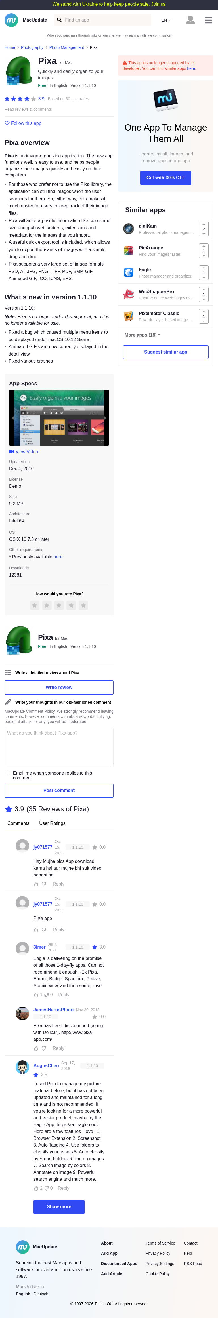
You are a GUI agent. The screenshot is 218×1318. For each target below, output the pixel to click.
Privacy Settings (160, 1263)
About (106, 1243)
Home (10, 47)
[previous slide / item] (13, 418)
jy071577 (43, 847)
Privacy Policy (158, 1253)
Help (188, 1253)
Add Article (111, 1273)
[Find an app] (59, 20)
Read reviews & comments (28, 109)
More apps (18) (141, 335)
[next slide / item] (105, 418)
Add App (109, 1253)
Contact (190, 1243)
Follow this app (23, 123)
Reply (58, 884)
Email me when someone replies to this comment (52, 775)
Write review (59, 687)
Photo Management (66, 47)
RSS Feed (193, 1263)
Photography (32, 47)
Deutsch (41, 1294)
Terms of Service (160, 1243)
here (58, 557)
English (23, 1294)
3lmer (39, 947)
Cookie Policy (158, 1273)
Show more (59, 1207)
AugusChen (46, 1066)
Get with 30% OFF (165, 178)
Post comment (59, 790)
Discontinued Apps (119, 1263)
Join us (158, 4)
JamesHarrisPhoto (53, 1010)
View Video (23, 451)
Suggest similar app (165, 352)
